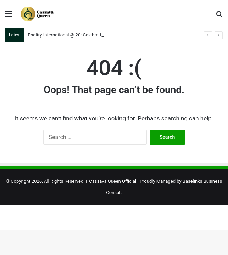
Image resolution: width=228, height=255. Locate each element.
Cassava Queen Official (112, 181)
